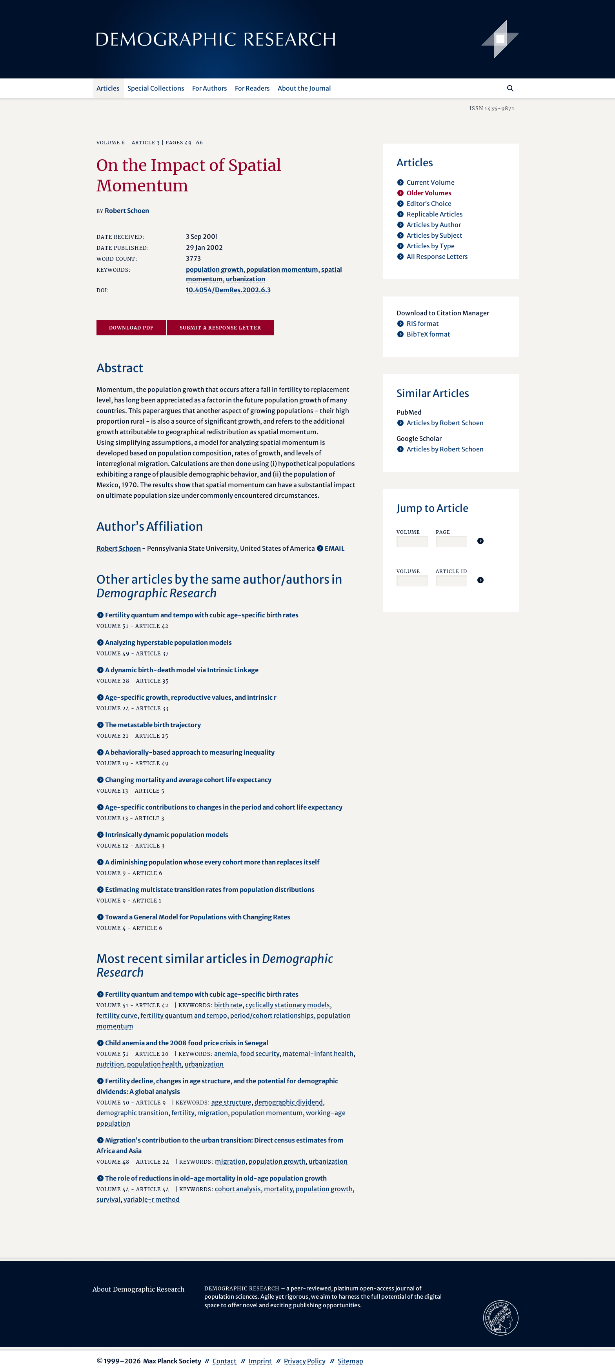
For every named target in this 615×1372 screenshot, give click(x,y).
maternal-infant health (317, 1053)
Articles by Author (434, 225)
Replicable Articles (435, 214)
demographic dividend (289, 1102)
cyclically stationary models (288, 1005)
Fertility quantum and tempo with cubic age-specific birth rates (201, 615)
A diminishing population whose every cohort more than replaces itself (212, 862)
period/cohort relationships (272, 1015)
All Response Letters (437, 256)
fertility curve (116, 1015)
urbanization (245, 279)
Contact (225, 1361)
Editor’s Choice (429, 203)
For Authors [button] (209, 88)
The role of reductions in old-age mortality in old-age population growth (216, 1178)
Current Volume (431, 182)
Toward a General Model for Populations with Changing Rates (197, 917)
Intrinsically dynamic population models (166, 835)
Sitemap (350, 1361)
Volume (408, 532)
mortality (278, 1189)
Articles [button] (108, 88)
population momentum (282, 269)
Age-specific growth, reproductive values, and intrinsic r (191, 697)
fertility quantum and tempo (183, 1015)
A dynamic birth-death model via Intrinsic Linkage (181, 670)
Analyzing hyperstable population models (168, 642)
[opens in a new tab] (501, 1317)
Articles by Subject (434, 235)
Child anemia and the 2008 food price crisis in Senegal (186, 1043)
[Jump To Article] (480, 541)
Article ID (451, 571)
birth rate (228, 1005)
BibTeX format (428, 334)
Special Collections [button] (155, 88)
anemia (225, 1053)
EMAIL (335, 548)
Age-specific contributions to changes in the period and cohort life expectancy (223, 807)
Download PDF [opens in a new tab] (131, 328)
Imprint (260, 1361)
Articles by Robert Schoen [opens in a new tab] (445, 423)
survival (108, 1199)
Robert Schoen (127, 211)
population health (154, 1064)
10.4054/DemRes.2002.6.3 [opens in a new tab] (228, 290)
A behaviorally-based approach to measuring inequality (190, 752)
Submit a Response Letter (220, 328)
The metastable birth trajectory (153, 725)
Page (443, 532)
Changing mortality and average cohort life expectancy (188, 780)
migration (212, 1113)
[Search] (510, 88)
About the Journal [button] (304, 88)
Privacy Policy (305, 1361)
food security (259, 1053)
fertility (182, 1113)
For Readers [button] (252, 88)
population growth (214, 269)
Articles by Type (431, 246)
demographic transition (132, 1113)
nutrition (110, 1064)
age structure (231, 1102)
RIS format (423, 324)
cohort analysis (238, 1189)
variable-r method (152, 1199)
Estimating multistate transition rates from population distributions (210, 889)
